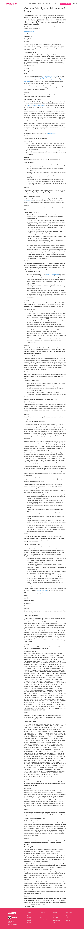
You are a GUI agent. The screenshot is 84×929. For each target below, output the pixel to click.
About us (42, 915)
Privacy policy (43, 919)
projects (41, 3)
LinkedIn (68, 917)
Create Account (65, 3)
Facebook (68, 920)
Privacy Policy (27, 200)
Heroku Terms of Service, (51, 76)
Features (29, 915)
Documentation (56, 920)
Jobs (41, 917)
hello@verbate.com (29, 31)
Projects (29, 917)
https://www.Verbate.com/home (36, 105)
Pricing (48, 3)
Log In (75, 3)
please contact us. (51, 133)
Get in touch (56, 915)
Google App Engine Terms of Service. (45, 78)
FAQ (54, 922)
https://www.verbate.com (52, 274)
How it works (31, 3)
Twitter (67, 919)
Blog (54, 3)
